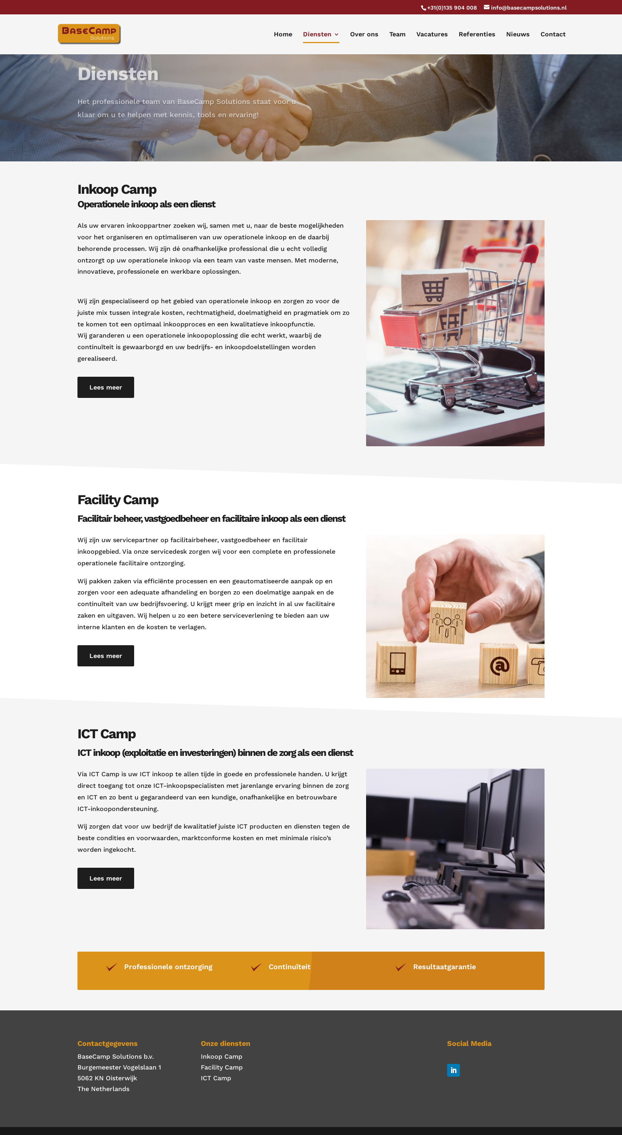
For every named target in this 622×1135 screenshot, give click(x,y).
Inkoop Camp (221, 1056)
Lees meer (105, 387)
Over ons (364, 35)
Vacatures (432, 35)
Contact (553, 35)
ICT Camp (216, 1078)
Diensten (317, 35)
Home (283, 35)
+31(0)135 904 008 (452, 7)
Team (397, 35)
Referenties (477, 35)
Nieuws (518, 35)
